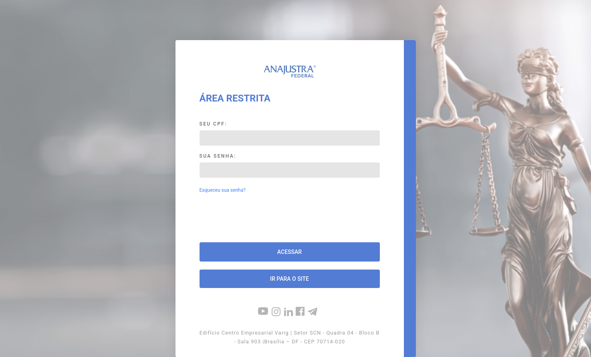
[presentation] (290, 218)
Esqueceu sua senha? (223, 190)
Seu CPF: (213, 124)
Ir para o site (289, 279)
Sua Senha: (218, 156)
